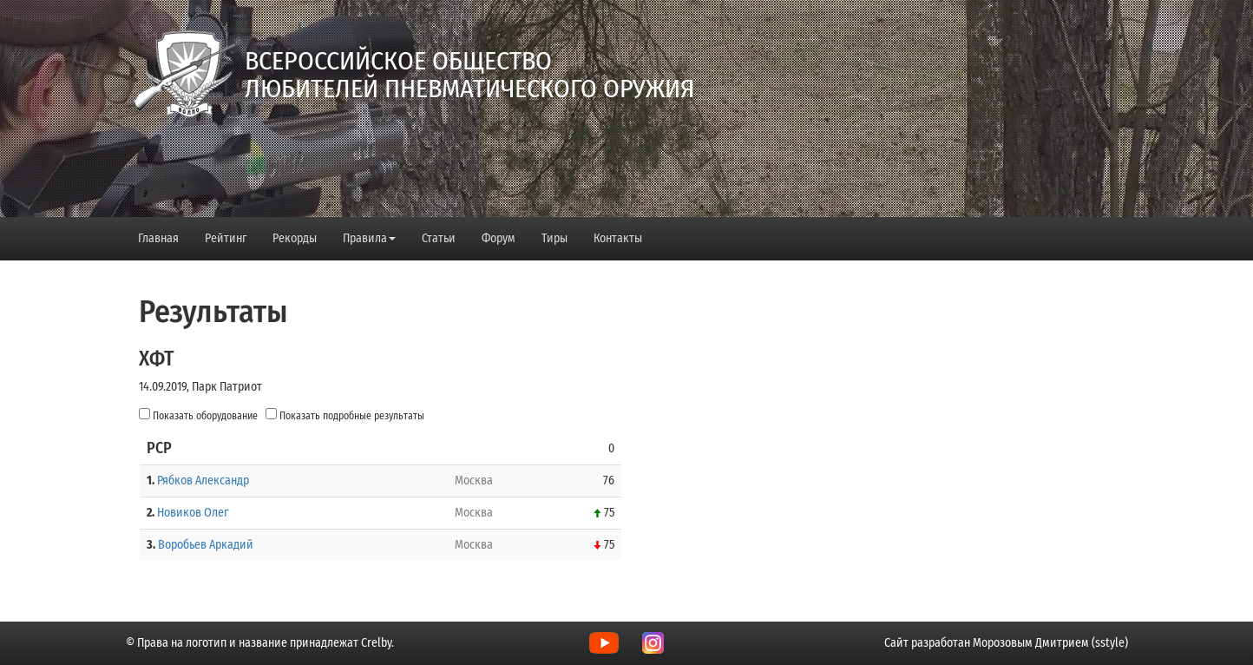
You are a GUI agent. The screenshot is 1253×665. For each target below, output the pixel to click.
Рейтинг (225, 238)
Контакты (618, 238)
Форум (498, 238)
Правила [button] (369, 238)
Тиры (554, 238)
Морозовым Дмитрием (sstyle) (1050, 642)
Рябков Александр (203, 480)
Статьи (439, 238)
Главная (158, 238)
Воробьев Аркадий (205, 544)
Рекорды (294, 238)
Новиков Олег (192, 512)
